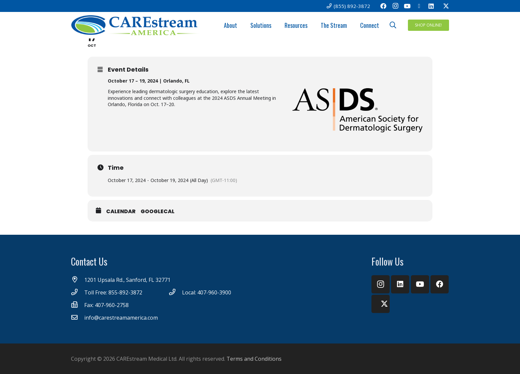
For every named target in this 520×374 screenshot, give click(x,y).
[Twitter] (443, 6)
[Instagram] (395, 6)
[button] (393, 25)
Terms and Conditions (254, 358)
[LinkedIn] (431, 6)
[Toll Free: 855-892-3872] (77, 292)
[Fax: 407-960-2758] (77, 305)
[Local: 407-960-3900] (175, 292)
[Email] (419, 6)
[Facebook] (383, 6)
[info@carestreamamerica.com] (77, 317)
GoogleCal (157, 211)
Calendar (121, 211)
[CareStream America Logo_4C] (136, 25)
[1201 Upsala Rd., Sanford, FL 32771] (77, 279)
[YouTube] (407, 6)
